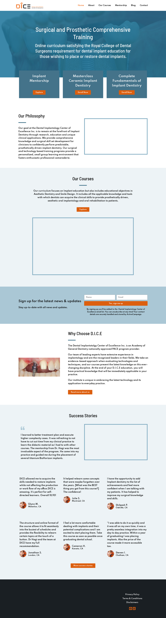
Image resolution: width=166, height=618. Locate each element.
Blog (133, 5)
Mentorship (121, 5)
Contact (144, 5)
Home (81, 5)
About (91, 5)
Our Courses (104, 5)
